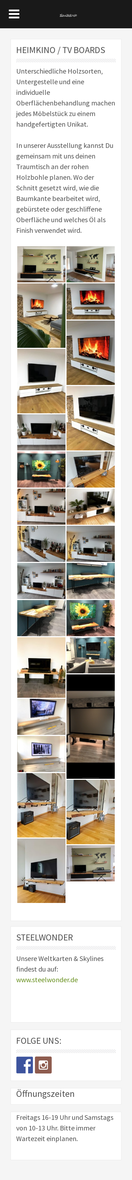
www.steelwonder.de (47, 979)
